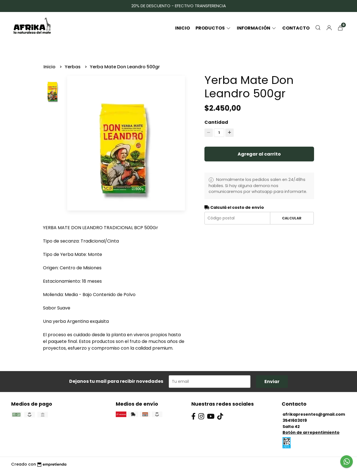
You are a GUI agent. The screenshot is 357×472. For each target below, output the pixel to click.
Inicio (182, 28)
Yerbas (73, 67)
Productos (213, 28)
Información (257, 28)
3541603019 (295, 420)
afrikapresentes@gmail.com (314, 414)
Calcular (291, 218)
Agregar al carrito (259, 154)
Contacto (296, 28)
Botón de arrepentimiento (311, 432)
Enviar (271, 381)
